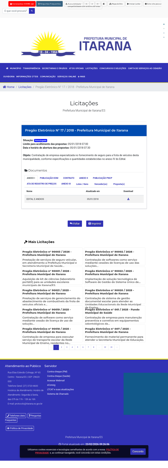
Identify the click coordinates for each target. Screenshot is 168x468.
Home (8, 87)
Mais (81, 76)
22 (105, 347)
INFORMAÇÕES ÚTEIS (27, 76)
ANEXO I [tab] (31, 178)
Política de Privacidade (20, 428)
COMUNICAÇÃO (48, 76)
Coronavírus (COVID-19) (22, 4)
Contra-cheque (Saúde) (58, 376)
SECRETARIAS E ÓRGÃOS (54, 68)
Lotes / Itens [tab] (82, 184)
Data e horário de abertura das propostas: (46, 147)
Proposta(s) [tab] (119, 184)
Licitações (24, 87)
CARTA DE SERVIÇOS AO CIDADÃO (145, 68)
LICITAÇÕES (92, 68)
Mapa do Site (116, 4)
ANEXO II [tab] (83, 178)
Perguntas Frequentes (49, 4)
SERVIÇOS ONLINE (66, 76)
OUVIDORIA (8, 76)
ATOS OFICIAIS (76, 68)
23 (111, 347)
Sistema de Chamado (58, 394)
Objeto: (27, 155)
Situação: (28, 140)
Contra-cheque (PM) (57, 371)
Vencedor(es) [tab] (100, 184)
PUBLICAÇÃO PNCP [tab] (102, 178)
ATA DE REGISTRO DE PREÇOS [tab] (41, 184)
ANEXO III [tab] (66, 184)
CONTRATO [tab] (68, 178)
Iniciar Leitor (133, 4)
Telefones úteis (16, 415)
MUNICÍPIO (15, 68)
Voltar (75, 223)
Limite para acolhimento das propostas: (45, 144)
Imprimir (94, 223)
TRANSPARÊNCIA (31, 68)
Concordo (138, 451)
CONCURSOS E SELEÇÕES (112, 68)
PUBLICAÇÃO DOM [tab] (49, 178)
